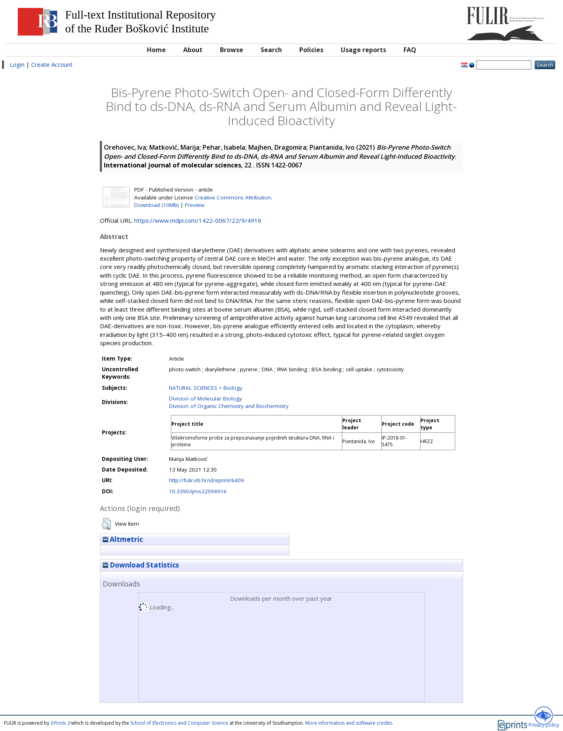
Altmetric (123, 539)
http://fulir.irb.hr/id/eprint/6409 (206, 480)
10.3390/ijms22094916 (198, 491)
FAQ (409, 49)
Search (271, 49)
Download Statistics (141, 564)
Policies (311, 49)
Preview (194, 205)
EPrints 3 (60, 723)
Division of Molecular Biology (205, 398)
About (193, 49)
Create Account (52, 64)
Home (156, 49)
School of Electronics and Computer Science (179, 723)
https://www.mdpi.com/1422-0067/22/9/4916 (197, 220)
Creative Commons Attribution (233, 197)
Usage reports (363, 49)
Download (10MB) (156, 205)
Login (17, 64)
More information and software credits (348, 723)
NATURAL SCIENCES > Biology (205, 387)
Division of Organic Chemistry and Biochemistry (229, 406)
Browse (231, 49)
